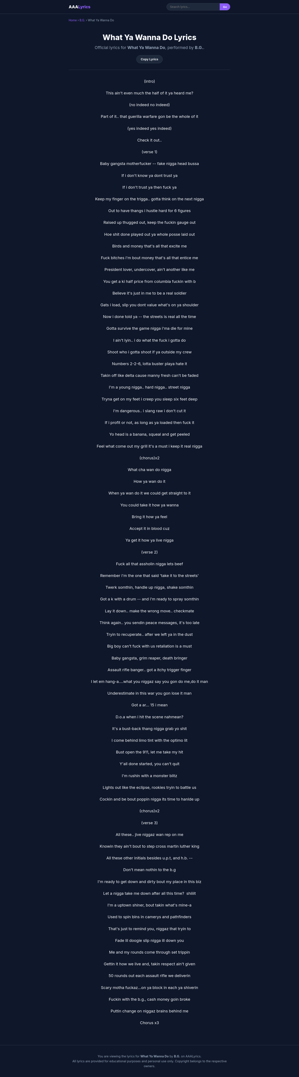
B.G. (82, 20)
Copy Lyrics (149, 59)
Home (73, 20)
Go (225, 7)
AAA (79, 6)
